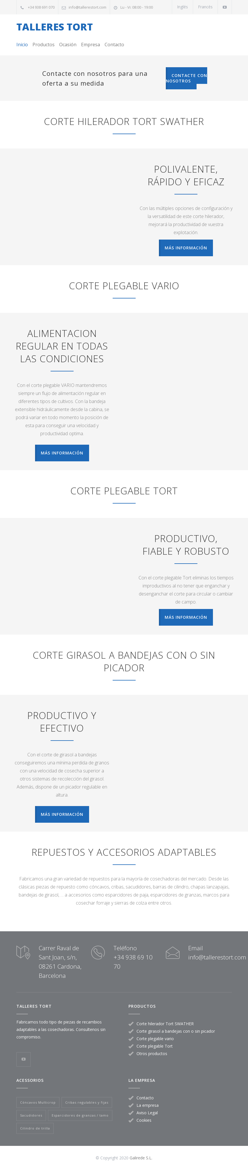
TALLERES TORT (54, 26)
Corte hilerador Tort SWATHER (165, 1023)
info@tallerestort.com (87, 7)
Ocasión (67, 44)
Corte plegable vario (155, 1038)
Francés (205, 6)
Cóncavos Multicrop (38, 1102)
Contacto (114, 44)
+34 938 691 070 (41, 7)
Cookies (144, 1120)
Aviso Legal (147, 1112)
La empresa (148, 1105)
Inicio (22, 44)
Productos (43, 44)
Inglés (182, 6)
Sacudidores (31, 1115)
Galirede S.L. (141, 1158)
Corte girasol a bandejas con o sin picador (176, 1031)
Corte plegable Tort (155, 1046)
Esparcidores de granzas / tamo (80, 1115)
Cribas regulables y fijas (86, 1102)
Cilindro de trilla (35, 1128)
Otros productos (152, 1053)
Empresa (90, 44)
